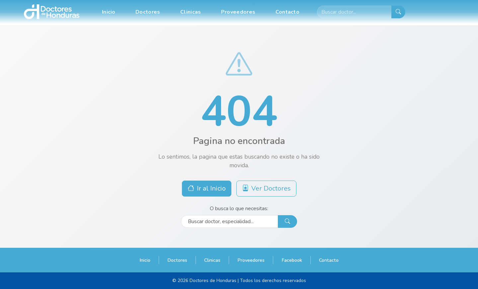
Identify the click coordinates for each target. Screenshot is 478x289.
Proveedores (238, 12)
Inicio (109, 12)
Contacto (287, 12)
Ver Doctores (266, 188)
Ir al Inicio (207, 188)
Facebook (291, 260)
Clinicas (190, 12)
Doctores (147, 12)
